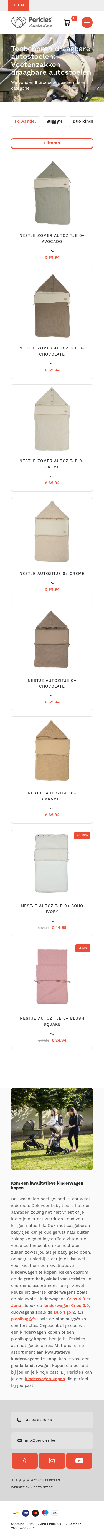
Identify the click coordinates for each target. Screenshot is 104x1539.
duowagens (22, 1312)
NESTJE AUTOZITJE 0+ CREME (52, 573)
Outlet (18, 5)
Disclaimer (36, 1524)
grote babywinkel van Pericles (54, 1279)
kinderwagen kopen (40, 1332)
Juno (16, 1305)
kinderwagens (61, 1292)
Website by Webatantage (32, 1488)
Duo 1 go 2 (64, 1312)
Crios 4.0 (76, 1299)
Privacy (55, 1524)
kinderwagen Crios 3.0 (66, 1305)
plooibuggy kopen (29, 1339)
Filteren (52, 143)
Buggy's (54, 121)
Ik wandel (25, 121)
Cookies (17, 1524)
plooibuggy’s (23, 1319)
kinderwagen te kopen (34, 1272)
